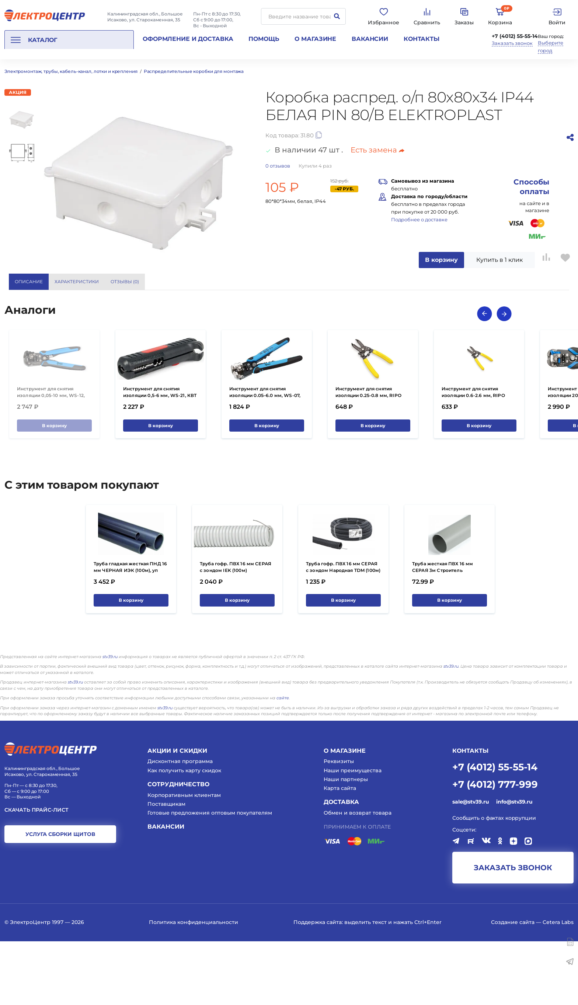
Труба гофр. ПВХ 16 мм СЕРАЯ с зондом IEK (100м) (235, 630)
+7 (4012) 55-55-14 (515, 36)
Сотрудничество (178, 847)
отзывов (277, 166)
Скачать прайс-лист (36, 874)
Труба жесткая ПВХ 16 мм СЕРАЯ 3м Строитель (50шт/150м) (442, 633)
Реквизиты (339, 825)
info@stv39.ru (514, 865)
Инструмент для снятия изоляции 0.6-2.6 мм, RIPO (473, 455)
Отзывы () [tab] (125, 281)
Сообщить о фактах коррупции (494, 881)
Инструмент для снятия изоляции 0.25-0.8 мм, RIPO (368, 455)
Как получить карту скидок (184, 833)
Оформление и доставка (188, 38)
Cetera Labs (558, 985)
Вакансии (370, 38)
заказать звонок (513, 931)
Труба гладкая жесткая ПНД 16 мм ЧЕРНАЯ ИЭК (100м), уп (130, 630)
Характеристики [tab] (77, 281)
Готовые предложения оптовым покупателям (209, 876)
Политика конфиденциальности (193, 985)
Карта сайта (340, 851)
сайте (282, 761)
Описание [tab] (29, 281)
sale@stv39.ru (470, 865)
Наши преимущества (353, 833)
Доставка (341, 865)
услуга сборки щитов (60, 898)
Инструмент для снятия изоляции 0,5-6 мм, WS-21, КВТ (159, 455)
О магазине (315, 38)
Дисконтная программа (180, 825)
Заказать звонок (512, 43)
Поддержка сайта (317, 985)
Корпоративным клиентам (184, 858)
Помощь (263, 38)
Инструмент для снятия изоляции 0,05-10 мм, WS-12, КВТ (51, 458)
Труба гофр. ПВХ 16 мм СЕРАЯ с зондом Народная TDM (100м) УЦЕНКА (343, 633)
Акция (18, 92)
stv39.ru (110, 720)
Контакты (421, 38)
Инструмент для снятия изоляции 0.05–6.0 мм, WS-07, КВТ (264, 458)
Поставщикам (166, 867)
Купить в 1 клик (499, 259)
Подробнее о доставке (419, 219)
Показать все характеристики (500, 281)
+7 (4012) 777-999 (495, 847)
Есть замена (377, 150)
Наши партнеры (346, 842)
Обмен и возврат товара (357, 876)
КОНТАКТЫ (470, 814)
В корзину (441, 259)
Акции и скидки (177, 814)
